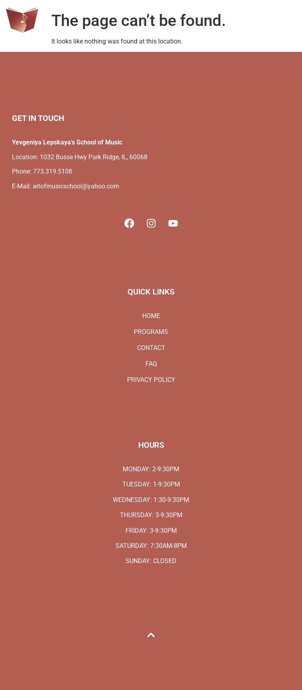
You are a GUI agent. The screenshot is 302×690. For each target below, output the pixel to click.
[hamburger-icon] (144, 21)
